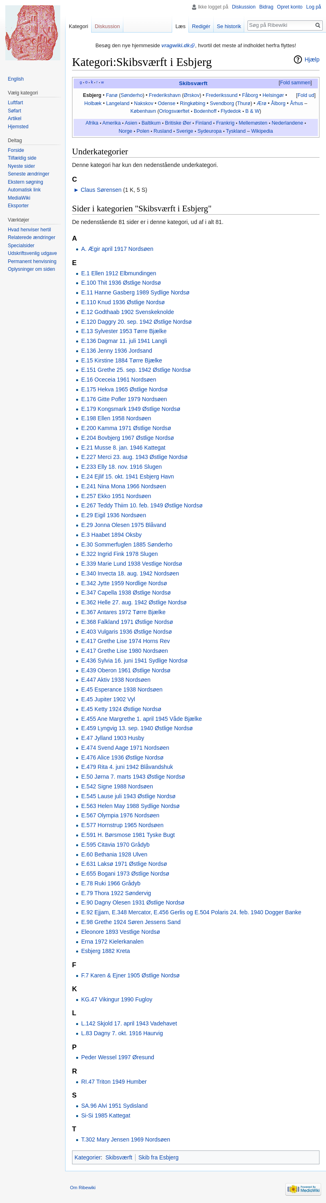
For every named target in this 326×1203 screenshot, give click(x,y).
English (16, 79)
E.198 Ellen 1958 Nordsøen (116, 418)
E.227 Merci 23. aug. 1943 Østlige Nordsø (134, 457)
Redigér (201, 26)
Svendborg (222, 103)
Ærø (262, 103)
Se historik (229, 26)
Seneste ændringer (28, 174)
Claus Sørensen (101, 190)
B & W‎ (252, 111)
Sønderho (131, 95)
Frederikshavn (165, 95)
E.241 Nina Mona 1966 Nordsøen (123, 486)
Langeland (118, 103)
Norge (125, 131)
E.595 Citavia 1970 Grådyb (115, 844)
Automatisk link (24, 190)
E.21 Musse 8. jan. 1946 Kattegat (123, 447)
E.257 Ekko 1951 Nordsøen (116, 496)
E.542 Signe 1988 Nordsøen (117, 786)
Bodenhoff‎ (205, 111)
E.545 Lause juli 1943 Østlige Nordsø (128, 796)
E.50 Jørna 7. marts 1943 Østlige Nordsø (133, 776)
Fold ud (306, 95)
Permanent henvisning (32, 261)
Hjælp (311, 59)
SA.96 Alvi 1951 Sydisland (114, 1105)
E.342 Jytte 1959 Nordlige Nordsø (124, 583)
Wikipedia (262, 131)
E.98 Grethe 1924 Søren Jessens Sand (130, 922)
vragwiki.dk (176, 45)
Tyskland (236, 131)
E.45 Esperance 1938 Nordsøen (121, 689)
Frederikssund (222, 95)
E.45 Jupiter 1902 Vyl (108, 699)
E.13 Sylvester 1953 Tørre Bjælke (123, 331)
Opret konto (290, 7)
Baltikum (151, 123)
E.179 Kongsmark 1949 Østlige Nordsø (130, 409)
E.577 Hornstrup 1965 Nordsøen (122, 825)
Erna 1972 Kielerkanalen (112, 941)
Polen (142, 131)
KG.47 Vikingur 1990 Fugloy (116, 999)
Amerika (111, 123)
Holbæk (92, 103)
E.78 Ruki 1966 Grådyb (110, 883)
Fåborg (250, 95)
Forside (16, 150)
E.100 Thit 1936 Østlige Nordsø (121, 282)
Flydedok (231, 111)
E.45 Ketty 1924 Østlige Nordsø (121, 709)
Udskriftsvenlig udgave (32, 253)
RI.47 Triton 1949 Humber (114, 1081)
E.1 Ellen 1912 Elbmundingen (118, 273)
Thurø (244, 103)
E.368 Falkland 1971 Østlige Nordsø (127, 622)
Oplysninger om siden (31, 269)
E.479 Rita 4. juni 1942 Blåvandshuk (127, 767)
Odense (166, 103)
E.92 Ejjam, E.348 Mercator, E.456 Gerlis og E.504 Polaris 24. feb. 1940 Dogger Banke (191, 912)
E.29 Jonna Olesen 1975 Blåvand (123, 525)
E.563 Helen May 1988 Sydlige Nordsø (130, 806)
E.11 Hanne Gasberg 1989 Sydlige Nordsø (135, 292)
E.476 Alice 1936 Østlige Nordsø (122, 757)
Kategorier (87, 1157)
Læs (180, 26)
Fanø (112, 95)
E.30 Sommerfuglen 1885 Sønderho (126, 544)
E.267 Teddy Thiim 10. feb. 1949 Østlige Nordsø (141, 505)
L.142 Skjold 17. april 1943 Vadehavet (129, 1023)
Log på (313, 7)
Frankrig (225, 123)
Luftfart (15, 102)
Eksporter (18, 206)
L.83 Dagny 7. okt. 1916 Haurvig (122, 1033)
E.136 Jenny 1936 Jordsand (116, 350)
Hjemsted (18, 127)
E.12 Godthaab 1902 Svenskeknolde (127, 312)
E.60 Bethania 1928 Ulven (114, 854)
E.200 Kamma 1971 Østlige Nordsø (126, 428)
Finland (203, 123)
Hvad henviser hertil (29, 230)
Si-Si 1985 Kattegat (105, 1115)
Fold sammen (295, 83)
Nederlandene (287, 123)
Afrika (91, 123)
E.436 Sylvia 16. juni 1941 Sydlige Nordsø (134, 660)
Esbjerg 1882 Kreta (105, 951)
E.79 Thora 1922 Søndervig (116, 893)
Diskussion (244, 7)
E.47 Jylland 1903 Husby (112, 738)
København (143, 111)
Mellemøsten (252, 123)
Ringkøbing (192, 103)
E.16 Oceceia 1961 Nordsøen (118, 379)
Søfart (14, 111)
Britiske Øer (178, 123)
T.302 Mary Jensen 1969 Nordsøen (125, 1139)
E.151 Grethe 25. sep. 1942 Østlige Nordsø (135, 370)
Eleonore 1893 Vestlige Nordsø (120, 932)
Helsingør (273, 95)
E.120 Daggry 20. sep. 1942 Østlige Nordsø (136, 321)
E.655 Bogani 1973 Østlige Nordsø (125, 873)
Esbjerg (92, 95)
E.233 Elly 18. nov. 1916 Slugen (121, 466)
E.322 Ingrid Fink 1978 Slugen (119, 554)
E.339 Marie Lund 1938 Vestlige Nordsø (131, 563)
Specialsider (21, 245)
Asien (131, 123)
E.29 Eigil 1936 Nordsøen (113, 515)
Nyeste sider (21, 166)
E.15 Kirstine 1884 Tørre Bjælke (121, 360)
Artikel (14, 118)
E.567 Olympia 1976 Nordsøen (120, 815)
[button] (295, 83)
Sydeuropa (209, 131)
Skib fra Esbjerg (158, 1157)
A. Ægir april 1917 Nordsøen (117, 249)
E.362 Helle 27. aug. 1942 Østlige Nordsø (133, 602)
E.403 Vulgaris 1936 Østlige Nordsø (126, 631)
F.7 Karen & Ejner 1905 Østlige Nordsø (130, 975)
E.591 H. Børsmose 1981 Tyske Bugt (128, 835)
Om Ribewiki (83, 1187)
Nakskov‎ (143, 103)
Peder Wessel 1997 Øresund (117, 1057)
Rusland (162, 131)
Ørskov (191, 95)
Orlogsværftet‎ (174, 111)
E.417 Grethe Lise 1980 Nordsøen (124, 651)
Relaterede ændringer (31, 237)
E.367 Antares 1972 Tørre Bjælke (123, 612)
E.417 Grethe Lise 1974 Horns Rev (125, 641)
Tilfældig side (22, 158)
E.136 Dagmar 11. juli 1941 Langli (124, 341)
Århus (296, 103)
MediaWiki (19, 198)
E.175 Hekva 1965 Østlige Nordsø (124, 389)
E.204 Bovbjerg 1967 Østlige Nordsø (127, 438)
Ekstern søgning (25, 182)
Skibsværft (193, 83)
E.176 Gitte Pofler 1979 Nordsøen (124, 399)
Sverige (184, 131)
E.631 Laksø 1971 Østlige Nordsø (124, 864)
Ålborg (278, 103)
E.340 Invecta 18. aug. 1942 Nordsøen (130, 573)
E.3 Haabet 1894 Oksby (111, 534)
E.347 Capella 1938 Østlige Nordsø (126, 592)
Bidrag (266, 7)
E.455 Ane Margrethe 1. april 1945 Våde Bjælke (141, 719)
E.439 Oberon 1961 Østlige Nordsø (125, 670)
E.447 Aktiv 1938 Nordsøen (115, 679)
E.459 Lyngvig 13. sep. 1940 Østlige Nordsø (137, 728)
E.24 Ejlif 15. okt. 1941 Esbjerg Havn (127, 476)
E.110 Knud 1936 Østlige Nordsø (122, 302)
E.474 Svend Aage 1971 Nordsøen (125, 747)
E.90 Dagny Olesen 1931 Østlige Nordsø (132, 902)
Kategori (78, 26)
